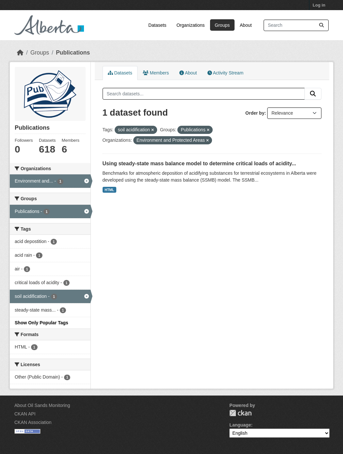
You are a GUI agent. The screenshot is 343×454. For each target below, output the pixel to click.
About (246, 25)
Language (240, 425)
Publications (73, 52)
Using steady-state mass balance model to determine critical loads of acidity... (199, 163)
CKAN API (25, 413)
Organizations (190, 25)
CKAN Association (33, 422)
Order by (254, 113)
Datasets (157, 25)
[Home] (20, 52)
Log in (319, 5)
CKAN (240, 413)
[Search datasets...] (296, 25)
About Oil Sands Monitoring (42, 405)
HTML (109, 190)
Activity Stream (225, 72)
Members (156, 72)
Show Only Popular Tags (41, 322)
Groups (222, 25)
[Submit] (321, 25)
